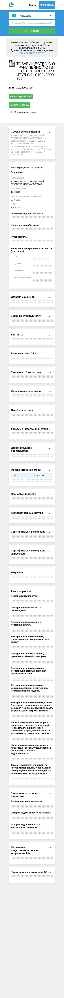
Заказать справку (19, 105)
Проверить (32, 31)
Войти (32, 5)
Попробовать (47, 5)
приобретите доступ (32, 53)
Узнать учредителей (21, 96)
